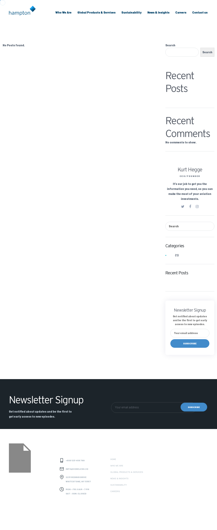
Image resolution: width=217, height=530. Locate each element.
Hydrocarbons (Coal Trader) (185, 98)
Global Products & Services (96, 12)
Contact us (200, 12)
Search (170, 45)
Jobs (171, 255)
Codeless (42, 523)
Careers (180, 12)
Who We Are (63, 12)
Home (113, 459)
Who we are (116, 465)
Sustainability (131, 12)
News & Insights (158, 12)
